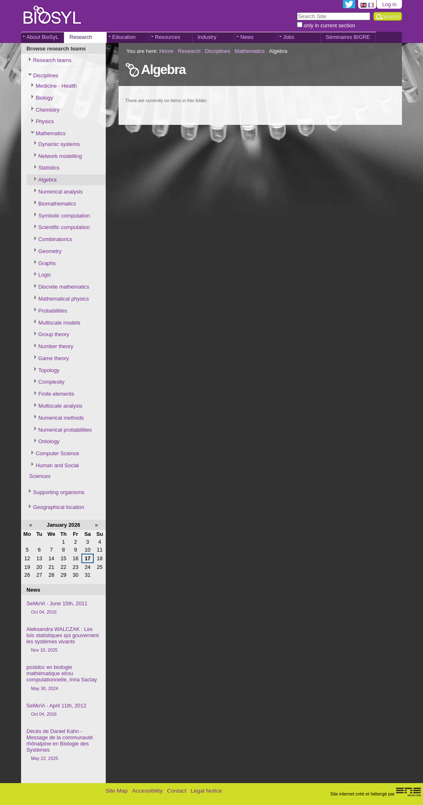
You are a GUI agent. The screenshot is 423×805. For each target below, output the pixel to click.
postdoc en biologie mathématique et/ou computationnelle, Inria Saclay (63, 678)
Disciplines (217, 51)
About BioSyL (42, 37)
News (247, 37)
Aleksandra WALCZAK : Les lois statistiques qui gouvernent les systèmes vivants (63, 640)
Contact (176, 791)
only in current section (329, 25)
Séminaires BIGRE (348, 37)
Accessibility (147, 791)
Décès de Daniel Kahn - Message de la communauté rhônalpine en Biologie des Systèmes (63, 745)
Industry (206, 37)
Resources (167, 37)
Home (166, 51)
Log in (389, 4)
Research (80, 37)
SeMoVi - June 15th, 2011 (63, 608)
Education (124, 37)
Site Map (116, 791)
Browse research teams (56, 48)
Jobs (288, 37)
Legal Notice (206, 791)
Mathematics (250, 51)
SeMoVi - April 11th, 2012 (63, 710)
